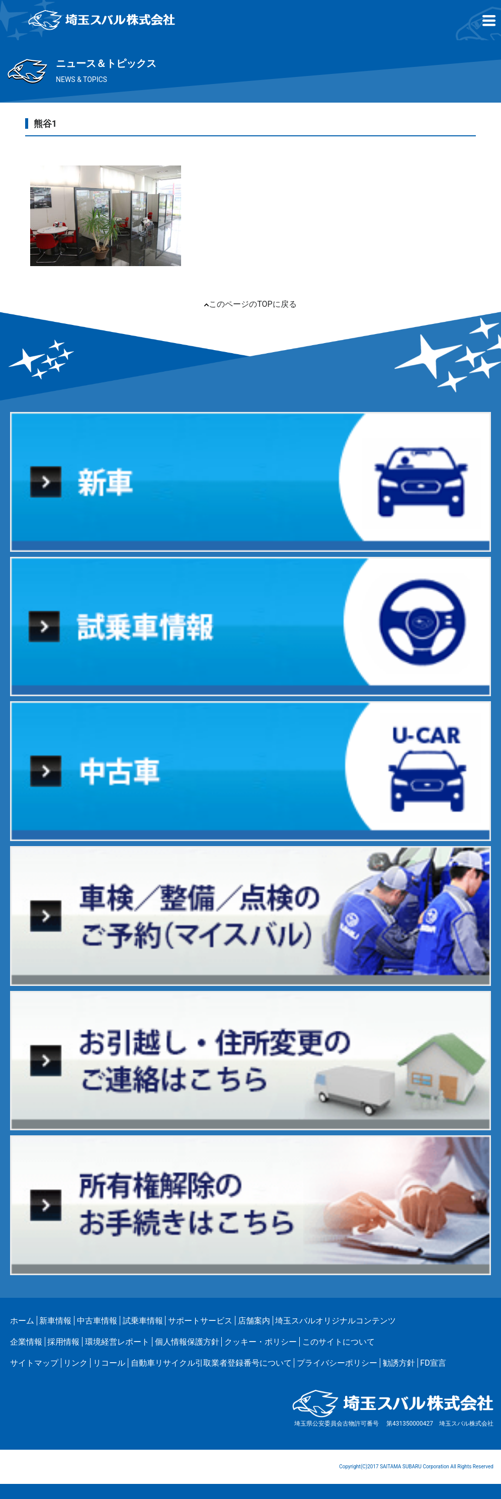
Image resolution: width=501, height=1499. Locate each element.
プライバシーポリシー (337, 1363)
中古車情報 (97, 1320)
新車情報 (55, 1320)
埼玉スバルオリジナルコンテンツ (335, 1320)
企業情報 (26, 1342)
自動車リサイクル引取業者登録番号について (211, 1363)
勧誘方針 (399, 1363)
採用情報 (63, 1342)
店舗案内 (254, 1320)
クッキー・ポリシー (260, 1342)
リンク (75, 1363)
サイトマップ (34, 1363)
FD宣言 (433, 1363)
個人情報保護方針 (187, 1342)
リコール (109, 1363)
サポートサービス (200, 1320)
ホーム (22, 1320)
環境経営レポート (117, 1342)
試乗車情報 (143, 1320)
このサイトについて (338, 1342)
